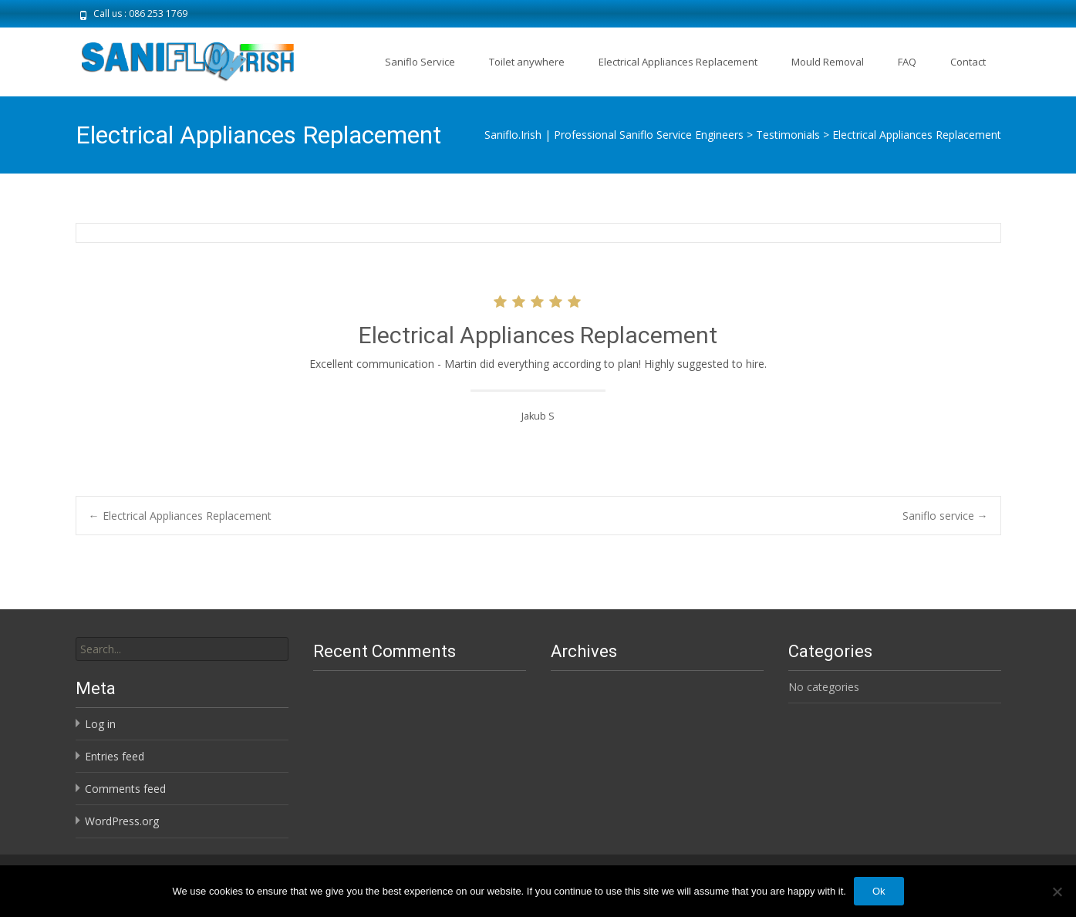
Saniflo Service (420, 62)
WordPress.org (122, 821)
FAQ (907, 62)
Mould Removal (827, 62)
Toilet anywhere (527, 62)
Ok (878, 891)
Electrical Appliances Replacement (678, 62)
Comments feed (125, 788)
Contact (968, 62)
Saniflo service (945, 515)
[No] (1056, 891)
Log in (100, 723)
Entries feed (114, 756)
